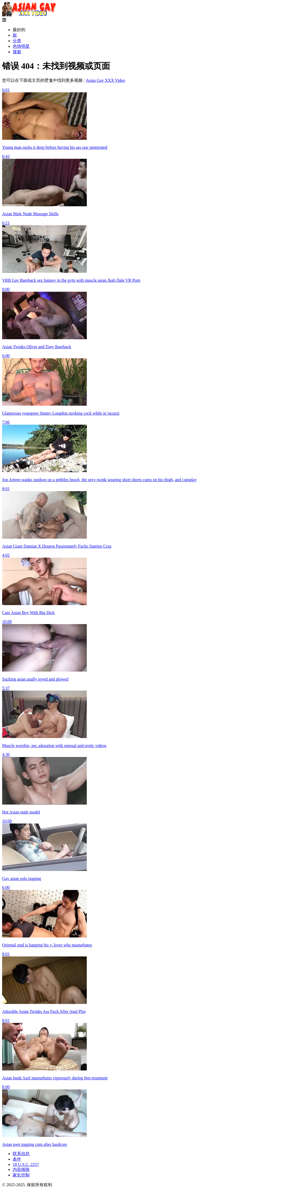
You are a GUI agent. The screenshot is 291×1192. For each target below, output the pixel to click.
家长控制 (21, 1175)
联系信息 (21, 1153)
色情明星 (21, 46)
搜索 (17, 52)
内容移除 (21, 1169)
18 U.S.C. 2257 (26, 1164)
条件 (17, 1159)
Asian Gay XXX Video (105, 80)
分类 (17, 41)
